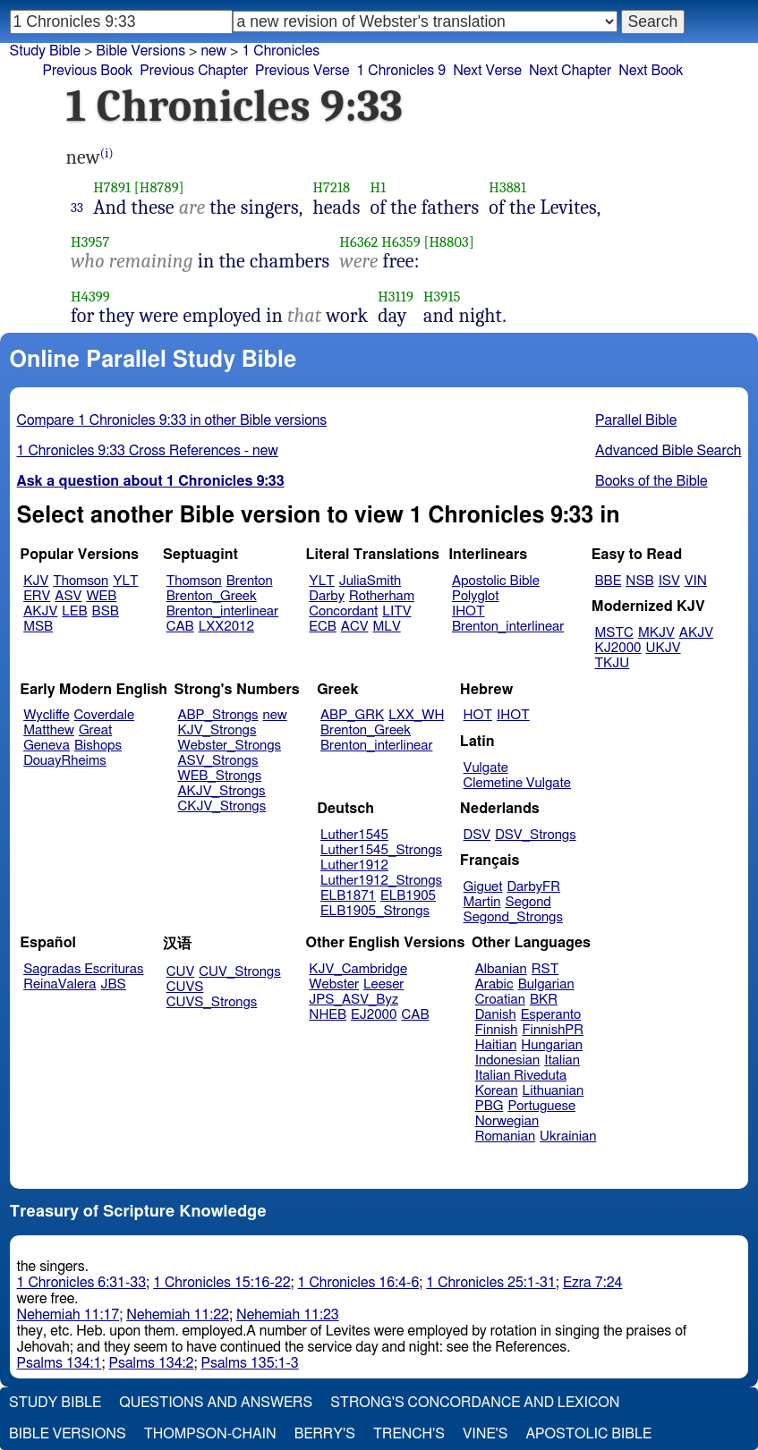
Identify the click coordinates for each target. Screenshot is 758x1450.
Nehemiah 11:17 (68, 1315)
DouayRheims (64, 760)
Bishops (98, 745)
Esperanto (551, 1015)
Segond (528, 902)
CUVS (185, 987)
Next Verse (487, 71)
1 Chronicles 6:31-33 (82, 1283)
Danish (495, 1015)
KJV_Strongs (216, 730)
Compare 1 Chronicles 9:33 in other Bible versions (172, 420)
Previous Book (88, 71)
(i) (107, 153)
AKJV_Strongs (221, 791)
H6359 (400, 241)
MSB (38, 626)
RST (545, 969)
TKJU (612, 663)
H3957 (90, 241)
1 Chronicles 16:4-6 (359, 1283)
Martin (482, 902)
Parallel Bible (636, 420)
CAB (180, 626)
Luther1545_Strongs (381, 850)
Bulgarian (546, 984)
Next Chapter (570, 71)
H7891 (112, 187)
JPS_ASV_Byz (353, 999)
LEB (74, 611)
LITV (396, 611)
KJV (35, 581)
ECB (322, 626)
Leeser (383, 984)
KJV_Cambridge (358, 969)
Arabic (494, 984)
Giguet (483, 887)
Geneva (46, 745)
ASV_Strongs (217, 760)
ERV (36, 596)
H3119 (395, 296)
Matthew (48, 730)
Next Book (650, 71)
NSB (639, 581)
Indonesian (508, 1060)
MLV (386, 626)
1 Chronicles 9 (401, 71)
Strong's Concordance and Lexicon (474, 1402)
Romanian (505, 1136)
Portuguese (541, 1106)
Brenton (249, 581)
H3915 (442, 296)
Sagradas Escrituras (83, 969)
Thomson (80, 581)
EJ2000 (373, 1015)
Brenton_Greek (211, 596)
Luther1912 (354, 865)
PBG (489, 1106)
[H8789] (159, 187)
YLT (125, 581)
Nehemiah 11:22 (177, 1315)
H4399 (90, 296)
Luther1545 (354, 835)
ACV (355, 626)
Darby (327, 596)
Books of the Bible (651, 481)
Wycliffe (46, 715)
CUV (180, 972)
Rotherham (381, 596)
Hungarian (552, 1045)
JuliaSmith (370, 581)
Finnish (496, 1030)
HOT (478, 715)
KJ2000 (618, 648)
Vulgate (486, 768)
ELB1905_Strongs (375, 911)
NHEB (327, 1015)
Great (95, 730)
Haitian (496, 1045)
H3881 (507, 187)
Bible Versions (140, 51)
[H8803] (449, 241)
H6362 (358, 241)
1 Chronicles (280, 51)
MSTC (614, 633)
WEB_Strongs (219, 776)
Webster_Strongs (229, 745)
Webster (334, 984)
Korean (496, 1091)
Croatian (500, 999)
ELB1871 (348, 896)
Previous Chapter (194, 71)
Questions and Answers (215, 1402)
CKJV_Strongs (221, 806)
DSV (477, 835)
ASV (68, 596)
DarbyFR (533, 887)
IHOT (468, 611)
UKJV (663, 648)
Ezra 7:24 (593, 1283)
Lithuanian (553, 1091)
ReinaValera (59, 984)
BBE (608, 581)
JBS (112, 984)
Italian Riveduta (520, 1075)
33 (77, 207)
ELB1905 (408, 896)
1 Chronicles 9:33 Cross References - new (147, 451)
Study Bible (45, 51)
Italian (562, 1060)
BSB (105, 611)
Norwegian (507, 1121)
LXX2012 (226, 626)
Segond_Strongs (513, 917)
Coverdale (104, 715)
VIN (696, 581)
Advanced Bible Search (668, 451)
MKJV (656, 633)
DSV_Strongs (535, 835)
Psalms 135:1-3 (250, 1363)
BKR (544, 999)
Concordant (343, 611)
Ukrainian (568, 1136)
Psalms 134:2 (151, 1363)
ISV (669, 581)
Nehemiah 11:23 (287, 1315)
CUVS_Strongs (212, 1002)
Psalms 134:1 (59, 1363)
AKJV (40, 611)
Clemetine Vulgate (517, 783)
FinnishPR (553, 1030)
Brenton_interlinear (222, 611)
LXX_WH (416, 715)
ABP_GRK (352, 715)
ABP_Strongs (217, 715)
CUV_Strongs (239, 972)
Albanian (501, 969)
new (275, 715)
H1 (378, 187)
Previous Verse (302, 71)
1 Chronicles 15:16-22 (221, 1283)
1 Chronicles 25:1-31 (491, 1283)
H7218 (331, 187)
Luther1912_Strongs (381, 880)
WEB (101, 596)
